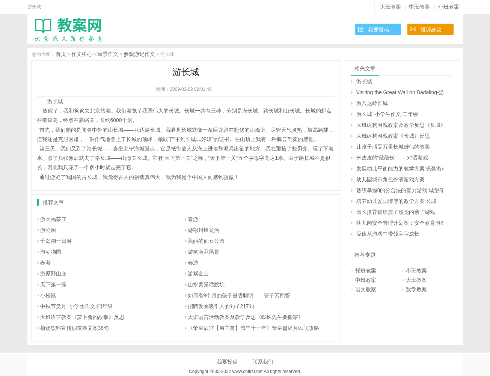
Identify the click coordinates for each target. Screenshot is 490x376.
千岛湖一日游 (56, 241)
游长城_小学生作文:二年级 (387, 114)
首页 (61, 54)
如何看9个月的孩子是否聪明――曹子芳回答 (239, 295)
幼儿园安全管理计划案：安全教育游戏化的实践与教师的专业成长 (399, 223)
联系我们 (262, 362)
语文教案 (365, 289)
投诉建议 (431, 30)
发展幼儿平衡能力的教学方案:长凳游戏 (399, 168)
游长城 (364, 81)
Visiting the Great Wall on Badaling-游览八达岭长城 (399, 92)
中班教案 (419, 7)
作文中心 (81, 54)
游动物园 (50, 252)
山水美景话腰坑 (206, 284)
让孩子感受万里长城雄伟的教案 (393, 147)
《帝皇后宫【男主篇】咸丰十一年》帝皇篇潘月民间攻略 (253, 328)
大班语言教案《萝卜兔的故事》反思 (82, 317)
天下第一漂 (53, 284)
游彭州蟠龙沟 (203, 230)
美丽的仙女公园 (206, 241)
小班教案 (448, 7)
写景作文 (107, 54)
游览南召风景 (203, 252)
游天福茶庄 (53, 219)
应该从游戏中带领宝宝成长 (387, 234)
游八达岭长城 (372, 103)
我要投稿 (378, 30)
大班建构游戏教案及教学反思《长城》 (399, 125)
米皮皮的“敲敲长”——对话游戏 (392, 158)
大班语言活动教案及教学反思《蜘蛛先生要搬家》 (245, 317)
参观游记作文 (139, 54)
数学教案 (416, 289)
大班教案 (390, 7)
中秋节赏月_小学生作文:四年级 (76, 306)
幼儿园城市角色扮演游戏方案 (390, 179)
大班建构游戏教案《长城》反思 (393, 136)
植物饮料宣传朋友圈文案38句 (74, 328)
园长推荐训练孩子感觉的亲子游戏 (395, 212)
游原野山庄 (53, 274)
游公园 (48, 230)
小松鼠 (48, 295)
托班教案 (365, 271)
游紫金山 (198, 274)
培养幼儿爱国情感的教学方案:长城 (396, 201)
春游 (193, 219)
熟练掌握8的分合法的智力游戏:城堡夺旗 (399, 190)
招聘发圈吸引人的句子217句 (221, 306)
